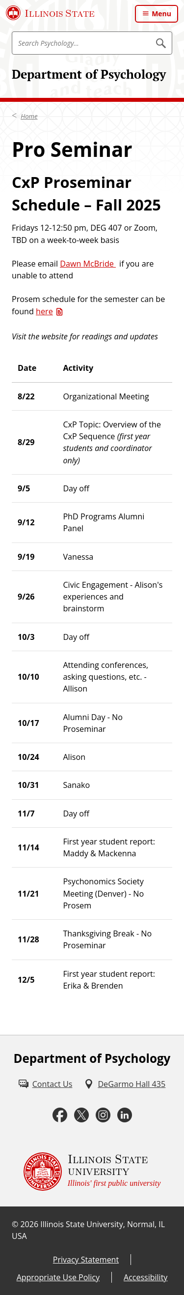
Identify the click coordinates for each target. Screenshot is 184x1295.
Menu (161, 13)
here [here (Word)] (44, 311)
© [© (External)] (15, 1224)
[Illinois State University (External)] (50, 13)
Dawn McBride (88, 263)
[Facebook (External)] (60, 1115)
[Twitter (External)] (81, 1115)
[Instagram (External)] (103, 1115)
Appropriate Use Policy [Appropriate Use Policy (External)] (58, 1277)
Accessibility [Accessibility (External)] (145, 1277)
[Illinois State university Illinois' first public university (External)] (92, 1171)
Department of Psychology (89, 74)
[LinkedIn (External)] (124, 1115)
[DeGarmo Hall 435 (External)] (124, 1084)
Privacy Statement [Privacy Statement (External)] (86, 1259)
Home (29, 116)
